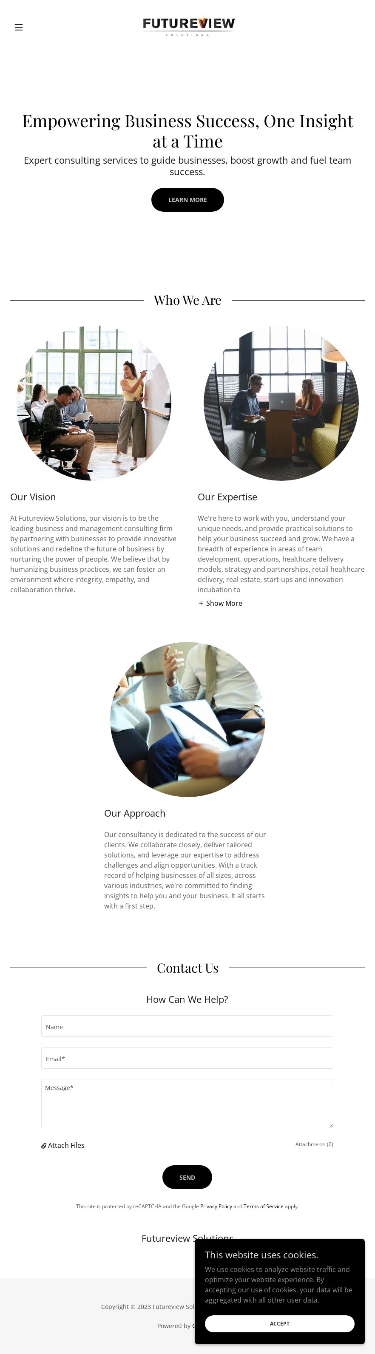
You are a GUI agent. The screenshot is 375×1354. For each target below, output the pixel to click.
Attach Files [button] (66, 1145)
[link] (187, 27)
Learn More (187, 200)
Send (187, 1177)
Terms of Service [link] (264, 1206)
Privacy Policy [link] (216, 1206)
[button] (36, 27)
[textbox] (187, 1026)
